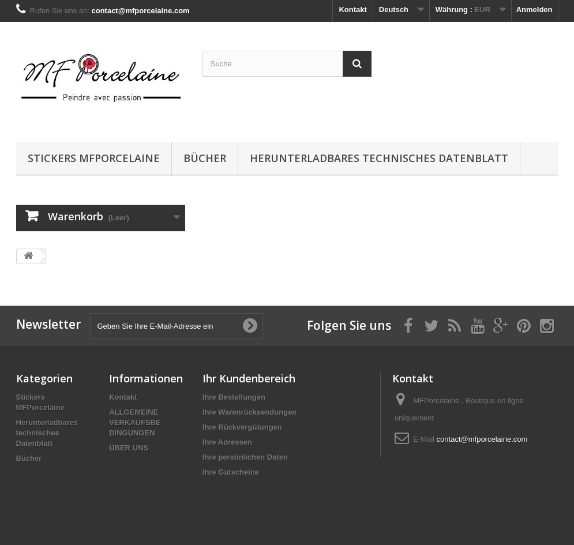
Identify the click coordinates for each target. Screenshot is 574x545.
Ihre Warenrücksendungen (249, 412)
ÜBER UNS (128, 447)
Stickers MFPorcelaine (94, 158)
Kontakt (352, 9)
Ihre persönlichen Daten (245, 457)
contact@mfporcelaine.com (482, 439)
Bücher (204, 158)
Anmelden (534, 9)
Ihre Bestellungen (233, 397)
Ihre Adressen (227, 442)
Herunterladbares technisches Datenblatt (379, 158)
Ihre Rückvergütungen (242, 427)
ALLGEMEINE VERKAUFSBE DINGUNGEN (135, 422)
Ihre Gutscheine (230, 472)
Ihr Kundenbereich (248, 378)
